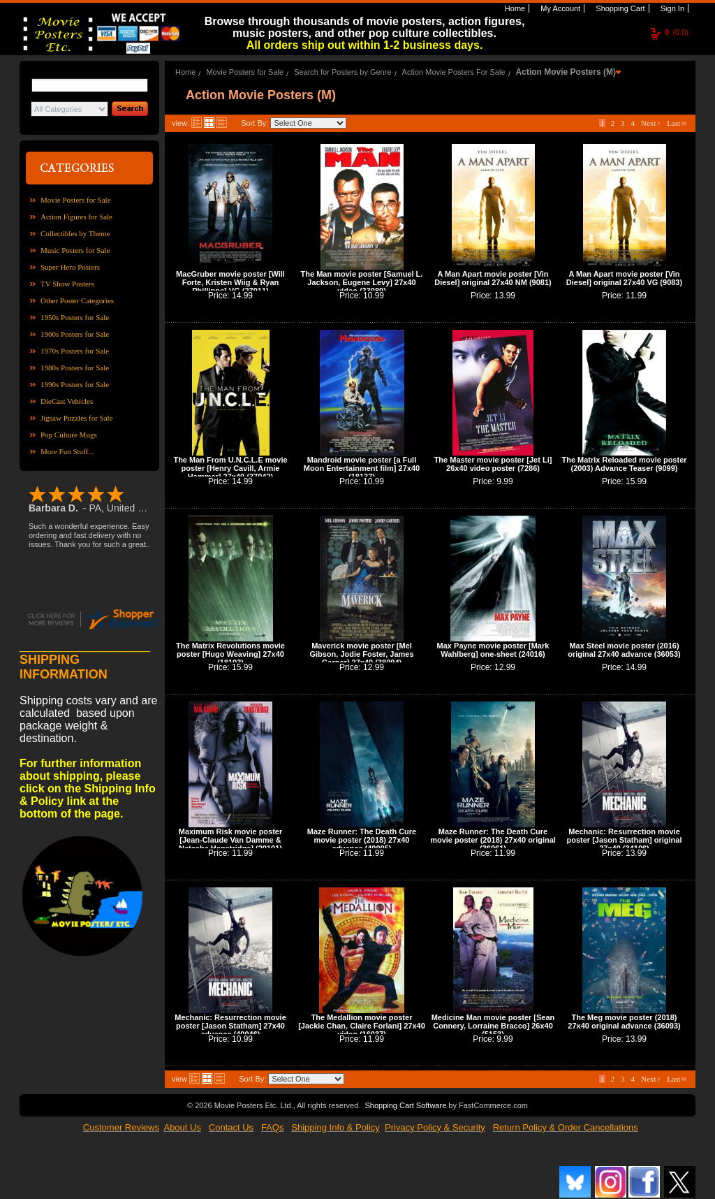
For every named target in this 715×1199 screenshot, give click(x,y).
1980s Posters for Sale (74, 367)
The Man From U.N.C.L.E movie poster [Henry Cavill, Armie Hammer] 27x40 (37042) (230, 468)
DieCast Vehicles (66, 401)
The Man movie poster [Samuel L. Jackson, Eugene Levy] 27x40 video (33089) (362, 282)
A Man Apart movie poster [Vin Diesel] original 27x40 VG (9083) (624, 278)
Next (651, 123)
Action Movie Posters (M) (566, 72)
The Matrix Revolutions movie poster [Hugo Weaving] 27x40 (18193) (230, 654)
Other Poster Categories (77, 300)
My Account (559, 8)
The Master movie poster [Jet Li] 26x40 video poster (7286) (493, 464)
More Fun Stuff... (67, 451)
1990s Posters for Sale (74, 384)
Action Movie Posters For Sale (454, 72)
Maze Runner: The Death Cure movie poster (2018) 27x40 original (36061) (493, 839)
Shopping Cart (619, 8)
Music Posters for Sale (75, 250)
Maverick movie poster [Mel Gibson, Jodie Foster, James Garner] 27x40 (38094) (361, 654)
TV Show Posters (67, 283)
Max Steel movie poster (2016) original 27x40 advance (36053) (624, 649)
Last (676, 123)
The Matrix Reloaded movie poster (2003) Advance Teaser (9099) (623, 464)
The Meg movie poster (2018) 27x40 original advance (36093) (624, 1021)
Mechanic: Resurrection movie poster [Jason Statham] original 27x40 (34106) (623, 839)
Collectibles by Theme (75, 233)
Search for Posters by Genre (342, 72)
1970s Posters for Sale (74, 351)
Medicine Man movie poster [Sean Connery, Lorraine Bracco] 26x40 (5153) (493, 1025)
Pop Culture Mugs (68, 434)
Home (514, 8)
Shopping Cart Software (405, 1105)
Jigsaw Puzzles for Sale (76, 418)
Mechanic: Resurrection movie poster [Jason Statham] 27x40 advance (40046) (230, 1025)
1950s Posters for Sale (74, 317)
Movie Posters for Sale (75, 200)
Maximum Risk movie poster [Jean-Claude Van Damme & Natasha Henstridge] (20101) (231, 839)
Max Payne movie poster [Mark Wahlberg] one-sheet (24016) (493, 649)
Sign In (671, 8)
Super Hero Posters (70, 267)
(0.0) (676, 32)
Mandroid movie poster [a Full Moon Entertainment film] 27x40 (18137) (362, 468)
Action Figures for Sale (76, 216)
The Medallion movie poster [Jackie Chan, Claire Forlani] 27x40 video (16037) (361, 1025)
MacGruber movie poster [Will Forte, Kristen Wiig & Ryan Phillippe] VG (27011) (230, 282)
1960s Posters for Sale (74, 334)
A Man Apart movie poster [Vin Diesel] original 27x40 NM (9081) (493, 278)
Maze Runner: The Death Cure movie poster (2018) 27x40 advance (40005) (361, 839)
